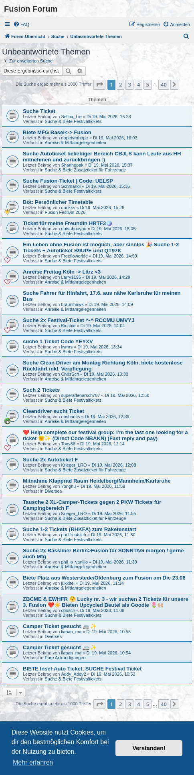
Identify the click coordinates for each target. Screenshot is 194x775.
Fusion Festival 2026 (64, 212)
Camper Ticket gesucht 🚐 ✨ (60, 626)
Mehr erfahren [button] (33, 762)
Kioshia (68, 325)
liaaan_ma (71, 631)
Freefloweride (74, 256)
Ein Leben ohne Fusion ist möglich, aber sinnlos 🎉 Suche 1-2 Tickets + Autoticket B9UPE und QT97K (101, 248)
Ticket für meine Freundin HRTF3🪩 (67, 223)
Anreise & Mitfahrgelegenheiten (75, 142)
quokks (68, 207)
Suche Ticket (39, 111)
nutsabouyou (73, 228)
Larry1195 (71, 277)
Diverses (53, 491)
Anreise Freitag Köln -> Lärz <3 (62, 272)
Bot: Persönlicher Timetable (58, 202)
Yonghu (68, 486)
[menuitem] (21, 24)
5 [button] (147, 84)
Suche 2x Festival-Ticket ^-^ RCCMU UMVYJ (78, 320)
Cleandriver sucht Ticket (53, 411)
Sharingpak (72, 165)
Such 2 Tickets (41, 390)
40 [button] (164, 84)
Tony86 (68, 443)
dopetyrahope (74, 137)
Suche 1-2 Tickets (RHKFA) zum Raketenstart (79, 529)
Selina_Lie (71, 116)
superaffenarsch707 (80, 395)
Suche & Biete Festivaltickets (72, 121)
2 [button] (120, 84)
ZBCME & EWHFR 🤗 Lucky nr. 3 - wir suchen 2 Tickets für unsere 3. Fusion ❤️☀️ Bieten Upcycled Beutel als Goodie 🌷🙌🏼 (105, 602)
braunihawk (72, 304)
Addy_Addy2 (73, 674)
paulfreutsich (73, 534)
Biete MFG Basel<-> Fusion (57, 132)
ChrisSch (70, 374)
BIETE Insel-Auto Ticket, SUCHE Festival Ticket (82, 669)
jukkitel (68, 583)
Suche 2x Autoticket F (50, 460)
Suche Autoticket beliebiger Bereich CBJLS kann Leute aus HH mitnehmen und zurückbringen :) (102, 157)
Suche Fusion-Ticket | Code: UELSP (68, 181)
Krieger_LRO (74, 465)
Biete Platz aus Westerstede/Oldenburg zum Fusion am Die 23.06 (104, 578)
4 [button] (138, 84)
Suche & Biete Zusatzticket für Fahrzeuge (85, 169)
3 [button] (129, 84)
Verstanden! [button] (149, 748)
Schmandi (71, 186)
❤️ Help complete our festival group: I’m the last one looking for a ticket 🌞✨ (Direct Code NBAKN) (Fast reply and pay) (105, 435)
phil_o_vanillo (74, 562)
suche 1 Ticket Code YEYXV (58, 341)
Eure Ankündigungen (64, 657)
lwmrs (67, 346)
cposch (68, 610)
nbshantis (70, 416)
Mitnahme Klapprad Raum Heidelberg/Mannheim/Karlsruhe (97, 481)
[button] (99, 84)
